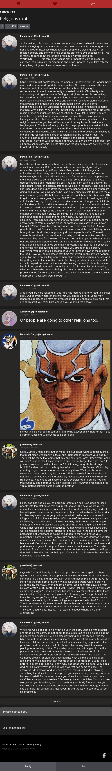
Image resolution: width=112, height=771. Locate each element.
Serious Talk (7, 11)
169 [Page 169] (14, 26)
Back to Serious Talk (14, 727)
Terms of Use (9, 744)
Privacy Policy (34, 744)
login (14, 711)
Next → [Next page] (24, 26)
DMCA (21, 744)
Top (84, 766)
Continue (56, 701)
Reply (28, 766)
